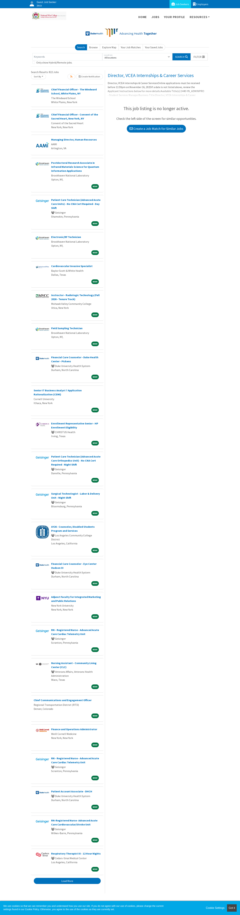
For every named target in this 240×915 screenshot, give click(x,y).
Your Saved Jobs (154, 47)
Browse (93, 47)
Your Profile (174, 17)
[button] (199, 56)
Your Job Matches (131, 47)
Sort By (37, 76)
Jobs (155, 17)
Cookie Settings (215, 907)
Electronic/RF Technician (66, 237)
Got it (232, 907)
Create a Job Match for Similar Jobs (156, 128)
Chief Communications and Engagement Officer (63, 700)
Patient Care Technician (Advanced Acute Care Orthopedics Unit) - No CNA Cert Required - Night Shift (75, 460)
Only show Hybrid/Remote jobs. (54, 62)
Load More (67, 881)
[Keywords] (67, 56)
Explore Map (109, 47)
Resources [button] (198, 17)
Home (142, 17)
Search (81, 47)
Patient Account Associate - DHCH (71, 791)
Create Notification (89, 76)
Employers (200, 4)
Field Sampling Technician (66, 328)
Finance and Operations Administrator (74, 729)
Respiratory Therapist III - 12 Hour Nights (76, 853)
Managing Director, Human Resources (74, 139)
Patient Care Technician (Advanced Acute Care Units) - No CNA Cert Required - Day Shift (75, 204)
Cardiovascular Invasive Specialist (71, 266)
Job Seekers (180, 4)
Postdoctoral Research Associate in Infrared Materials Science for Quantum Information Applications (75, 166)
